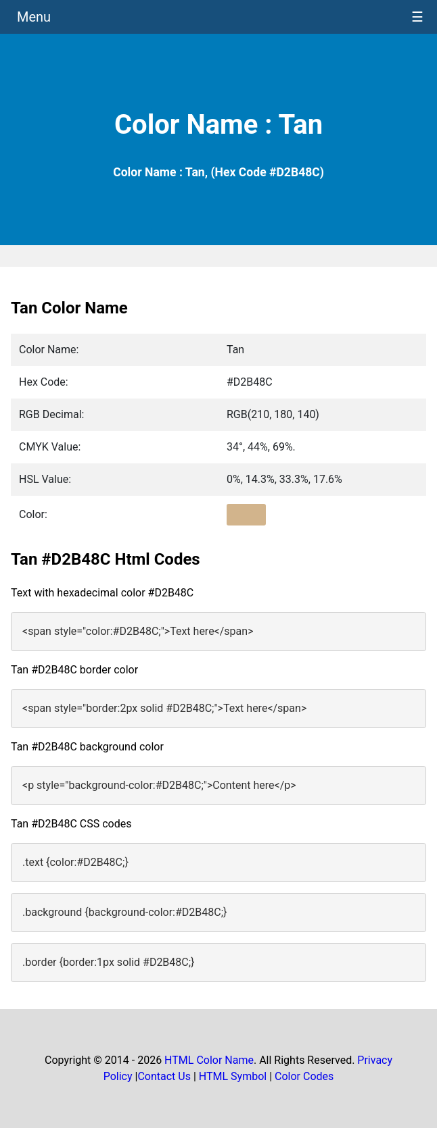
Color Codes (304, 1076)
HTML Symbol (233, 1076)
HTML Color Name (209, 1060)
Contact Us (164, 1076)
